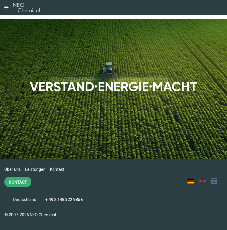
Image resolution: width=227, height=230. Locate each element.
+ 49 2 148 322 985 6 (64, 199)
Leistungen (35, 169)
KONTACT (18, 182)
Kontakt (57, 169)
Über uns (12, 169)
